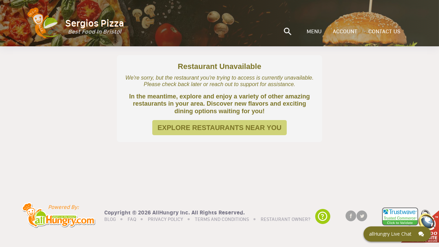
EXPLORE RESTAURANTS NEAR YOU (219, 127)
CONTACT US (384, 31)
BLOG (110, 219)
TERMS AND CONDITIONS (222, 219)
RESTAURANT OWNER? (285, 219)
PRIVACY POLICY (165, 219)
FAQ (132, 219)
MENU (314, 31)
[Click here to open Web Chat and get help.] (397, 234)
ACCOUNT (345, 31)
